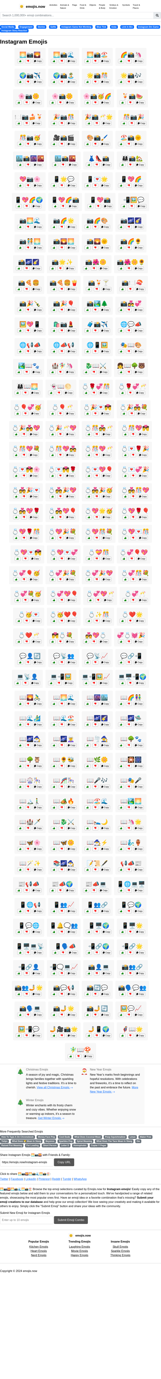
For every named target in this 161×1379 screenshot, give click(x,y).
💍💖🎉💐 (62, 531)
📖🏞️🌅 (131, 801)
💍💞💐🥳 (27, 594)
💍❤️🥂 (28, 635)
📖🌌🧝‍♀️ (63, 739)
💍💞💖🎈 (64, 594)
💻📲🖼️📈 (96, 677)
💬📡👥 (63, 656)
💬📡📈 (97, 656)
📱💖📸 (100, 200)
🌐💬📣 (131, 324)
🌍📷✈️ (30, 75)
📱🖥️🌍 (98, 925)
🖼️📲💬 (28, 1029)
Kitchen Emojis (38, 1246)
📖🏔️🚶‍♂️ (30, 801)
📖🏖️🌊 (97, 801)
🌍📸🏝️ (63, 75)
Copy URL (64, 1162)
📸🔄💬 (97, 988)
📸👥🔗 (132, 967)
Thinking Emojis (120, 1255)
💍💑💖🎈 (62, 511)
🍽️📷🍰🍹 (29, 117)
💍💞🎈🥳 (26, 573)
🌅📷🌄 (30, 55)
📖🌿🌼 (97, 759)
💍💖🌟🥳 (98, 511)
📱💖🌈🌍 (29, 200)
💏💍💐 (62, 635)
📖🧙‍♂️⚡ (97, 842)
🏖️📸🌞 (131, 137)
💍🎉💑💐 (133, 407)
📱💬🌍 (131, 905)
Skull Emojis (120, 1246)
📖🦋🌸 (30, 842)
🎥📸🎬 (63, 137)
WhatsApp (80, 1179)
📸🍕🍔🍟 (64, 283)
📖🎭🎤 (131, 780)
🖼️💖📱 (30, 324)
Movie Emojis (79, 1250)
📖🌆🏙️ (97, 697)
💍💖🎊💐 (98, 531)
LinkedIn (30, 1179)
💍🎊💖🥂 (98, 448)
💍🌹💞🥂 (132, 386)
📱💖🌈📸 (65, 200)
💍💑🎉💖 (62, 490)
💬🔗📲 (131, 656)
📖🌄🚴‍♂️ (30, 697)
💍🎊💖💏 (135, 428)
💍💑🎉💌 (26, 490)
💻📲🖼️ (61, 677)
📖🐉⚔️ (63, 822)
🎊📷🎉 (133, 117)
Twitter (4, 1179)
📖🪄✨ (30, 863)
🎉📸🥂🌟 (98, 117)
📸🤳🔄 (97, 1008)
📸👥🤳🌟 (29, 988)
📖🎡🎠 (30, 780)
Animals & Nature (64, 6)
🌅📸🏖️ (97, 55)
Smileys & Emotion (113, 6)
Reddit (56, 1179)
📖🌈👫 (131, 697)
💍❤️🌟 (132, 614)
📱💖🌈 (131, 179)
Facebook (17, 1179)
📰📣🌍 (62, 884)
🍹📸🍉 (132, 96)
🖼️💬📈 (131, 1008)
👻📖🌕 (61, 386)
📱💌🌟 (97, 179)
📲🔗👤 (28, 967)
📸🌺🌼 (96, 262)
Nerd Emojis (38, 1255)
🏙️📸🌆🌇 (30, 158)
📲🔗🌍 (98, 946)
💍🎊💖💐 (26, 448)
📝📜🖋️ (97, 863)
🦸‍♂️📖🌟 (132, 1029)
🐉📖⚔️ (96, 366)
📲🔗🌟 (132, 946)
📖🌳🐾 (131, 739)
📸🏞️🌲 (97, 303)
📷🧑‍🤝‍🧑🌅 (30, 241)
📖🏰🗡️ (30, 822)
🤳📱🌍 (98, 1029)
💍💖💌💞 (64, 552)
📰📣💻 (96, 884)
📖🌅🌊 (63, 697)
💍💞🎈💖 (133, 552)
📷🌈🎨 (97, 220)
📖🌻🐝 (63, 759)
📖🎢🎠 (63, 780)
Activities (53, 5)
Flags (74, 5)
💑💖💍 (96, 635)
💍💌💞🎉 (135, 469)
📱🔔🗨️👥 (64, 925)
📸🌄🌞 (97, 241)
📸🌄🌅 (63, 241)
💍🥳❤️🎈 (64, 614)
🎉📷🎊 (63, 117)
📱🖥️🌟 (132, 925)
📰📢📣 (28, 884)
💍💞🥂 (135, 594)
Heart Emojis (39, 1250)
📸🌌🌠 (28, 262)
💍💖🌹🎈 (135, 511)
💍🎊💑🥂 (98, 428)
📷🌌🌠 (131, 220)
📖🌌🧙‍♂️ (30, 739)
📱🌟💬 (63, 179)
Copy (38, 61)
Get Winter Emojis (51, 1118)
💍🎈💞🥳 (27, 407)
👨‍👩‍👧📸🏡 (132, 158)
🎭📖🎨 (131, 345)
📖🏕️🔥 (63, 801)
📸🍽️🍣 (132, 283)
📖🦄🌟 (131, 822)
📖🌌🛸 (131, 718)
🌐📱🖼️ (97, 345)
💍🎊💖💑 (62, 448)
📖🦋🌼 (63, 842)
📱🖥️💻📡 (30, 946)
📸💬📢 (63, 988)
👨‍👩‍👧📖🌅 (27, 386)
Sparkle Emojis (120, 1250)
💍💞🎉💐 (62, 573)
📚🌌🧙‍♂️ (63, 863)
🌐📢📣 (30, 345)
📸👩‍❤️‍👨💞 (131, 303)
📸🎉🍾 (30, 303)
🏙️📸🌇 (65, 158)
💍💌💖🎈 (98, 469)
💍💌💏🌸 (26, 469)
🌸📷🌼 (28, 96)
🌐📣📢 (63, 345)
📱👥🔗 (97, 905)
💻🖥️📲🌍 (132, 677)
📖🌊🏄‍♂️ (30, 718)
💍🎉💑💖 (26, 428)
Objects (92, 5)
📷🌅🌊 (30, 220)
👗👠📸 (98, 158)
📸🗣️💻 (30, 1008)
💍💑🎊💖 (135, 490)
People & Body (102, 6)
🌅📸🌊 (63, 55)
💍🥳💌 (28, 614)
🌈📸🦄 (131, 55)
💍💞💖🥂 (100, 594)
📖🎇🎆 (131, 759)
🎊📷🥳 (30, 137)
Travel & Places (136, 6)
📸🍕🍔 (28, 283)
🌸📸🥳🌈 (97, 96)
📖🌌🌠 (97, 718)
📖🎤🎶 (97, 780)
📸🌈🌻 (131, 241)
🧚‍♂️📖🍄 (80, 1050)
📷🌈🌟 (63, 220)
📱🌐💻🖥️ (131, 884)
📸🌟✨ (62, 262)
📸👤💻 (98, 967)
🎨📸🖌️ (97, 137)
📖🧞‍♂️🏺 (131, 842)
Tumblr (66, 1179)
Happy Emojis (79, 1255)
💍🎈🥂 (62, 407)
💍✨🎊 (98, 614)
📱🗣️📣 (65, 946)
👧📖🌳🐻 (131, 366)
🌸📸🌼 (62, 96)
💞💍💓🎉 (131, 635)
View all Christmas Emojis (55, 1087)
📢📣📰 (131, 863)
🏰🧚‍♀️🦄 (62, 366)
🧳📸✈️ (97, 324)
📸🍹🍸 (98, 283)
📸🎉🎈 (63, 303)
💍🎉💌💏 (97, 407)
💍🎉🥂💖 (62, 428)
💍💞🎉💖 (98, 573)
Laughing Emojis (79, 1246)
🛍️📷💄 (63, 324)
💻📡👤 (27, 677)
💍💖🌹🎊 (26, 531)
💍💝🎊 (98, 552)
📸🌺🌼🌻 (131, 262)
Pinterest (44, 1179)
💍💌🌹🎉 (135, 448)
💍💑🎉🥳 (98, 490)
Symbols (126, 5)
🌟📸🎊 (97, 75)
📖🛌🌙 (97, 822)
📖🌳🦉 (30, 759)
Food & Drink (83, 6)
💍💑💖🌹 (26, 511)
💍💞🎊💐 (135, 573)
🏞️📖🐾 (28, 366)
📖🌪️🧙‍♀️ (97, 739)
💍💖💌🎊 (135, 531)
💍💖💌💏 (27, 552)
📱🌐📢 (30, 905)
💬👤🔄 (30, 656)
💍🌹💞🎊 (96, 386)
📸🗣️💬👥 (132, 988)
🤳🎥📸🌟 (64, 1029)
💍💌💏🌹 (62, 469)
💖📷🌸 (30, 179)
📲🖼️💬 (133, 200)
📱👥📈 (63, 905)
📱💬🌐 (28, 925)
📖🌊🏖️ (63, 718)
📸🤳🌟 (63, 1008)
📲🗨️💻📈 (64, 967)
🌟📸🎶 (131, 75)
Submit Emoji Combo (71, 1219)
